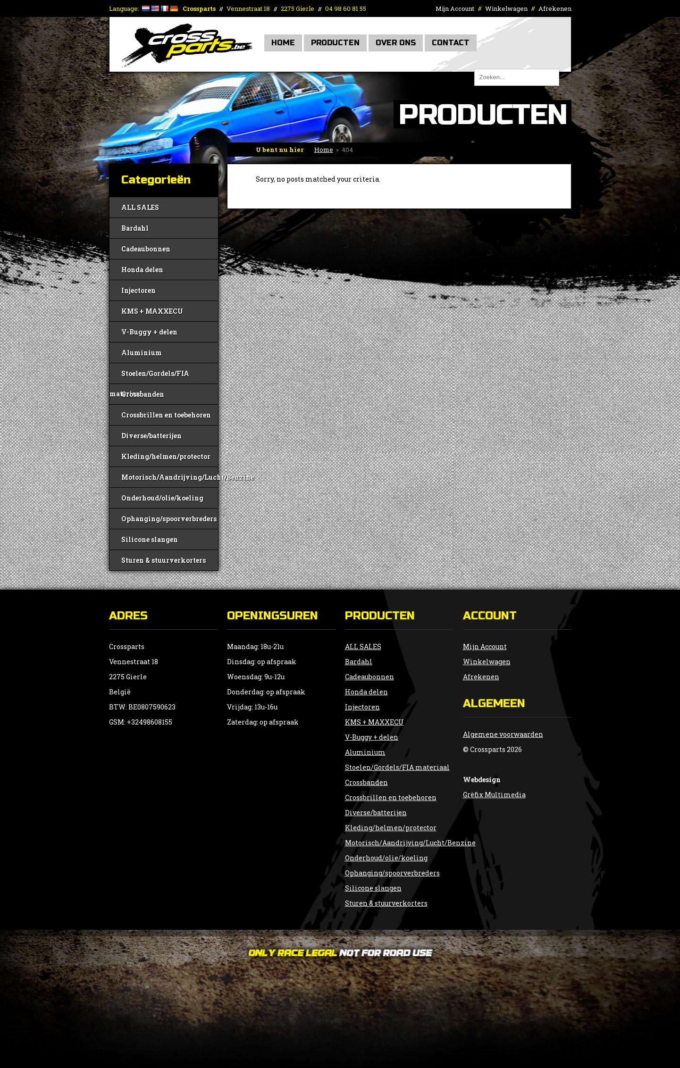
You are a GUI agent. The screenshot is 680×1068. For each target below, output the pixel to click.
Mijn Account (455, 8)
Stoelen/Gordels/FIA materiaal (149, 376)
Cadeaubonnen (145, 248)
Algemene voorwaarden (503, 734)
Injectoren (138, 290)
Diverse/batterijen (151, 435)
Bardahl (135, 228)
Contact (451, 42)
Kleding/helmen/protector (165, 456)
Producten (335, 42)
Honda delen (142, 269)
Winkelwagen (506, 8)
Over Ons (396, 42)
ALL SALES (140, 207)
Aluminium (141, 352)
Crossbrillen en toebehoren (166, 414)
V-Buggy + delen (149, 331)
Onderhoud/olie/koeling (162, 497)
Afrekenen (554, 8)
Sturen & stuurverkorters (163, 560)
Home (283, 42)
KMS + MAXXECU (152, 311)
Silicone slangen (149, 539)
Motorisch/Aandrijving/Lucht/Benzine (169, 477)
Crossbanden (142, 394)
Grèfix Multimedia (494, 794)
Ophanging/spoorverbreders (169, 518)
